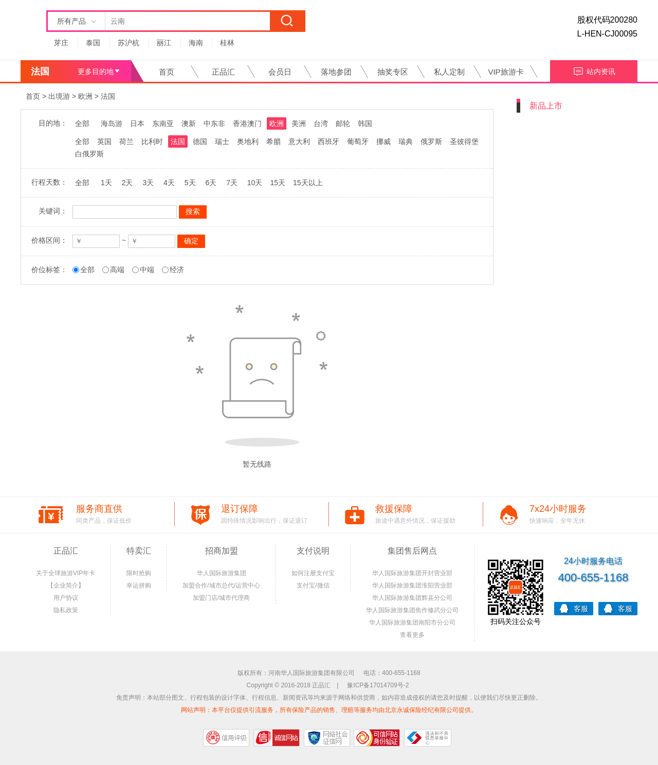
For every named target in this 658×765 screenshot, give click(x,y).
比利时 (152, 141)
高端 (117, 269)
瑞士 (222, 141)
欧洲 (85, 96)
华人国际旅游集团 (221, 573)
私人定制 (449, 71)
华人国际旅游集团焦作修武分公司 (412, 610)
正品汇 (223, 71)
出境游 (59, 96)
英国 (104, 141)
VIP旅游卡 (505, 71)
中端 (147, 269)
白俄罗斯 (89, 154)
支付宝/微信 (313, 585)
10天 (255, 183)
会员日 (279, 71)
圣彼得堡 (464, 141)
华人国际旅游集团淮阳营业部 (412, 585)
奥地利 (248, 141)
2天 (127, 183)
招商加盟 (221, 550)
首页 (166, 71)
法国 (108, 96)
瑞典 (405, 141)
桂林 (227, 43)
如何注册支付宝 (313, 573)
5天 (190, 183)
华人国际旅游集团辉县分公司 (412, 597)
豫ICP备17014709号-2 (378, 685)
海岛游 (111, 123)
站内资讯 (594, 70)
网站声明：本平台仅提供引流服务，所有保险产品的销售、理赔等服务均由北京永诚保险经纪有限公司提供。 (329, 710)
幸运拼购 (138, 585)
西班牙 (328, 141)
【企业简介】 (65, 585)
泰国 (93, 43)
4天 (169, 183)
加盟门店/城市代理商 (221, 597)
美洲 (298, 123)
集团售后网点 (412, 550)
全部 (82, 123)
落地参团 (336, 71)
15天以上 (308, 183)
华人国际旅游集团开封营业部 (412, 573)
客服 (573, 608)
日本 (137, 123)
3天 (148, 183)
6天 (210, 183)
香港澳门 (247, 123)
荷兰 (126, 141)
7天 (231, 183)
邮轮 (343, 123)
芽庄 (61, 43)
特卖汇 (138, 550)
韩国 (365, 123)
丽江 (164, 43)
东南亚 (163, 123)
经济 (177, 269)
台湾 (321, 123)
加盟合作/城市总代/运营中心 (221, 585)
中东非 (214, 123)
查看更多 (412, 634)
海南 (196, 43)
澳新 (188, 123)
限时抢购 (138, 573)
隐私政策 (65, 610)
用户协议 (65, 597)
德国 (200, 141)
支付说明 (313, 550)
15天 (277, 183)
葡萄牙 (358, 141)
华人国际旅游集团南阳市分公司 (412, 622)
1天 (106, 183)
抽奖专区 (392, 71)
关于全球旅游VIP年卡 (65, 573)
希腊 (273, 141)
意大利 (299, 141)
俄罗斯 (431, 141)
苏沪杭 (128, 43)
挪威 (383, 141)
